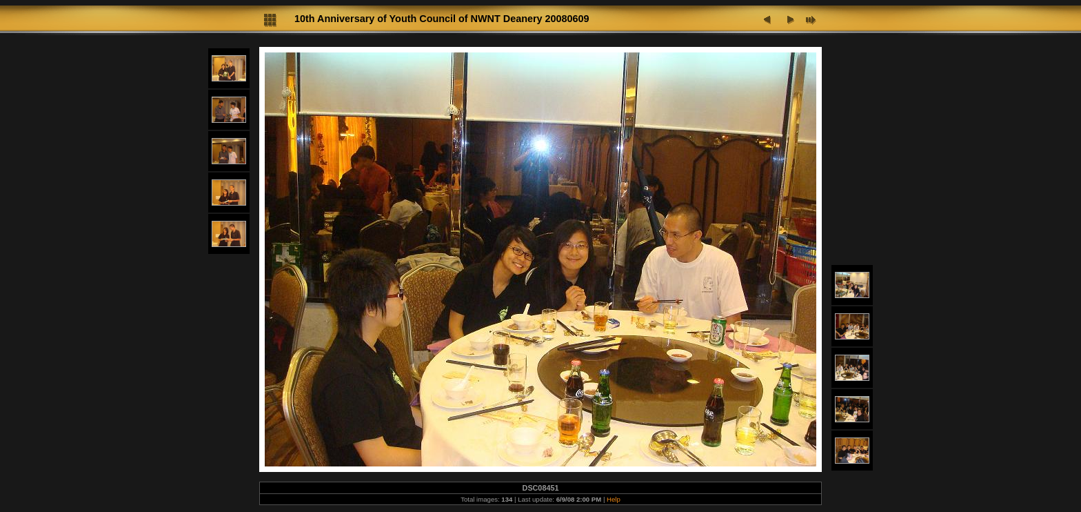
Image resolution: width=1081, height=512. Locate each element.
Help (613, 499)
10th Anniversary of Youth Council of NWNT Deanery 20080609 (441, 18)
